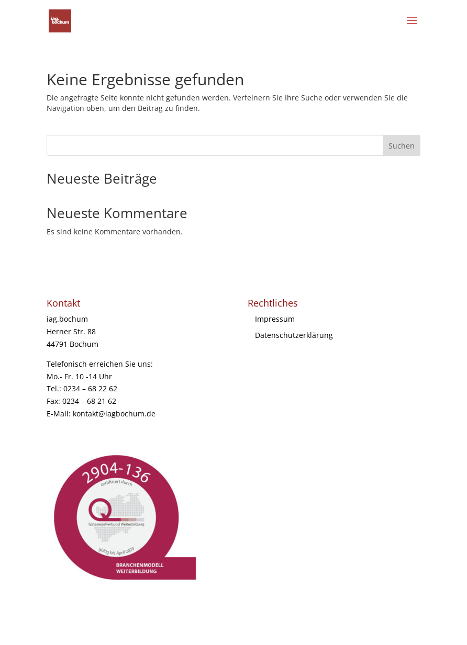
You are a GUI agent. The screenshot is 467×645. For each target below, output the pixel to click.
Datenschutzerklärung (294, 335)
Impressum (275, 319)
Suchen (401, 146)
